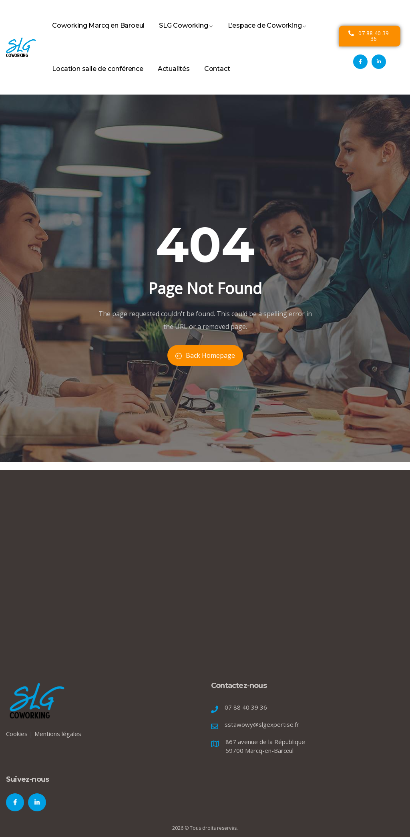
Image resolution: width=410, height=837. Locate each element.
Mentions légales (57, 734)
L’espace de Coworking (267, 34)
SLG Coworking (186, 34)
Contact (217, 78)
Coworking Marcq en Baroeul (98, 34)
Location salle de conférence (97, 78)
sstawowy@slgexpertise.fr (262, 724)
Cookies (17, 734)
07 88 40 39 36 (246, 707)
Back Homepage (205, 355)
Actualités (174, 78)
